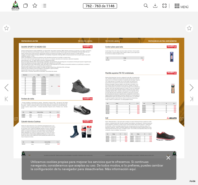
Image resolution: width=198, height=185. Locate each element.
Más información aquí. (120, 169)
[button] (25, 6)
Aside (192, 181)
